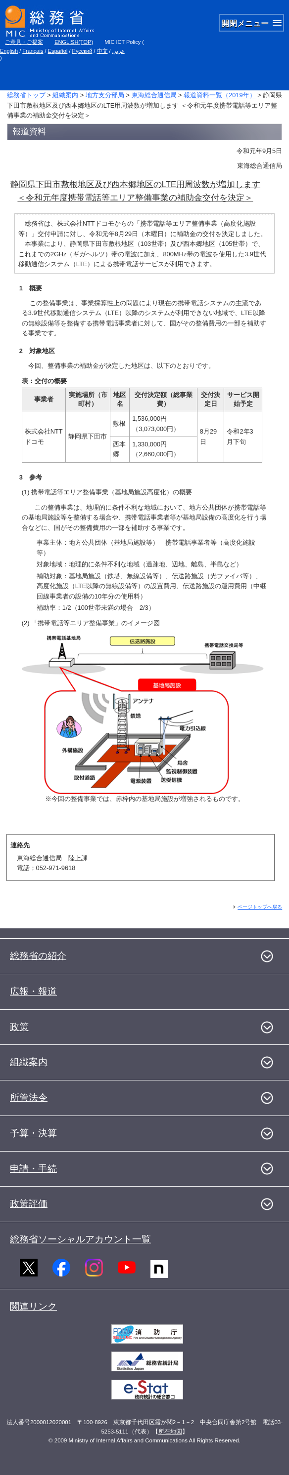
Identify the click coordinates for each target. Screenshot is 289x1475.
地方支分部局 (105, 95)
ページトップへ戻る (260, 907)
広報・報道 (33, 991)
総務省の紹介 (38, 956)
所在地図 (170, 1432)
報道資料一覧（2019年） (219, 95)
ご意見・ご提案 (24, 42)
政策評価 (29, 1203)
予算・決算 (33, 1133)
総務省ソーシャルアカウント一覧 (80, 1239)
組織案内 (65, 95)
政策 (19, 1027)
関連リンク (33, 1306)
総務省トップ (26, 95)
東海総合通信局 (154, 95)
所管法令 (29, 1097)
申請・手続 (33, 1168)
